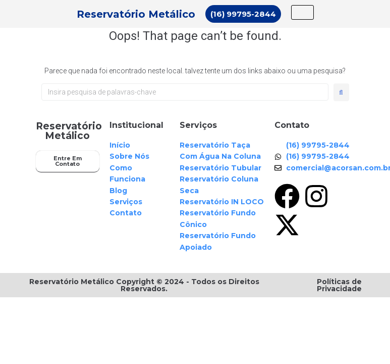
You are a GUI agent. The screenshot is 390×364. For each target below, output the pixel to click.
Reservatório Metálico (136, 14)
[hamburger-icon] (302, 12)
